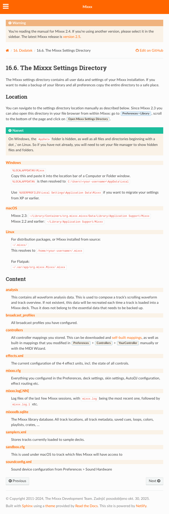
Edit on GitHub (151, 50)
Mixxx (87, 7)
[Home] (7, 50)
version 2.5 (71, 37)
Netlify (141, 506)
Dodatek (22, 50)
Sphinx (27, 506)
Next (154, 481)
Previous (17, 481)
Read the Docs (86, 506)
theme (50, 506)
